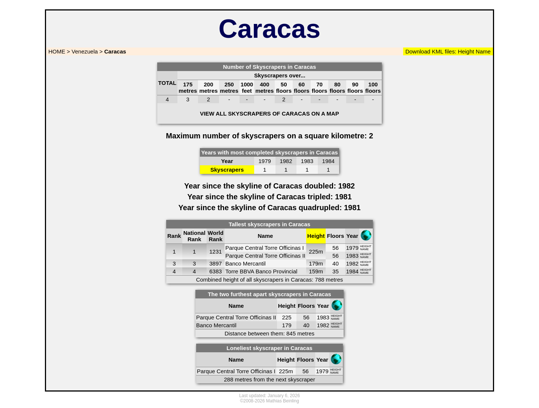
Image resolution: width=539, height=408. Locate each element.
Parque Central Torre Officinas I (264, 248)
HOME (56, 51)
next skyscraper (295, 379)
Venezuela (84, 51)
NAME (364, 249)
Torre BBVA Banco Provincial (261, 271)
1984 (352, 271)
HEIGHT (365, 246)
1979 (352, 248)
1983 (352, 255)
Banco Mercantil (245, 263)
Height (465, 51)
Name (483, 51)
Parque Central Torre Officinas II (265, 255)
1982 (352, 263)
